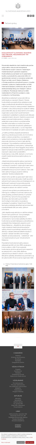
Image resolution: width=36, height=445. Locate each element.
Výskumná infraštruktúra (18, 376)
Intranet (18, 425)
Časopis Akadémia (18, 419)
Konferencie (18, 371)
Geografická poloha (18, 362)
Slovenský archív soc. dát (18, 415)
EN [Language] (33, 15)
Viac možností (5, 442)
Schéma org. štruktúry (18, 357)
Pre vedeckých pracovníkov (18, 386)
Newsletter (18, 400)
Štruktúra (18, 359)
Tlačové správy (11, 23)
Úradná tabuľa (18, 402)
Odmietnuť (20, 442)
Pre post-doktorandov (18, 385)
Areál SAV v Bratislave (18, 405)
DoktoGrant (18, 390)
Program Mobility (18, 391)
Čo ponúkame (18, 407)
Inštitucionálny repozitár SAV (18, 414)
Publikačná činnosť (18, 374)
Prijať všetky (30, 442)
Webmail (18, 427)
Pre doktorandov (18, 383)
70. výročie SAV (18, 403)
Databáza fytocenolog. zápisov (18, 417)
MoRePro (18, 388)
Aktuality (18, 398)
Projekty (18, 369)
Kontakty (18, 360)
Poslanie (18, 355)
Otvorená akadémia (18, 421)
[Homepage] (18, 5)
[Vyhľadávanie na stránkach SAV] (28, 15)
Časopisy (18, 373)
